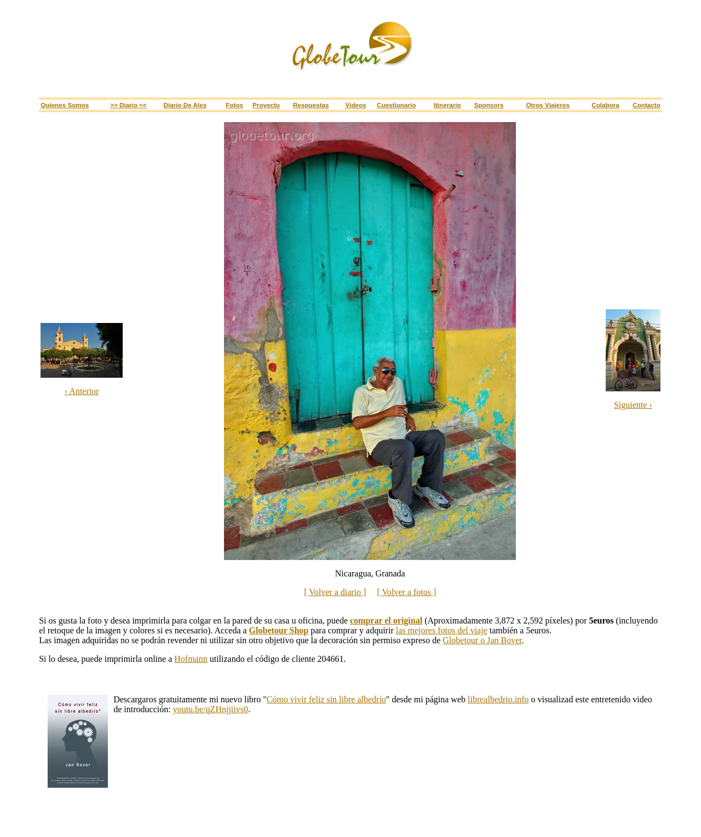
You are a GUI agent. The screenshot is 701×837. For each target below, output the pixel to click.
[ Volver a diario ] (335, 592)
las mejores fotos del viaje (441, 630)
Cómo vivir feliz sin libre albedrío (326, 699)
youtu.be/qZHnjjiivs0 (210, 709)
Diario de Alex (185, 104)
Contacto (646, 104)
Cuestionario (396, 104)
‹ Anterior (82, 391)
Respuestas (311, 104)
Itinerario (447, 104)
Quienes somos (65, 104)
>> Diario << (128, 104)
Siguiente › (633, 404)
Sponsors (489, 104)
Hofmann (190, 658)
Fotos (234, 104)
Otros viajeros (548, 104)
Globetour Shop (279, 630)
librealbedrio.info (498, 699)
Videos (356, 104)
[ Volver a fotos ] (406, 592)
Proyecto (266, 104)
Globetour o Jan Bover (482, 640)
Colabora (605, 104)
